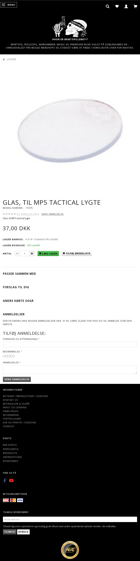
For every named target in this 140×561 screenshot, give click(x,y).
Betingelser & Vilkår (16, 403)
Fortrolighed (12, 418)
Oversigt (9, 426)
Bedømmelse (11, 351)
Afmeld (23, 531)
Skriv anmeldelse (52, 214)
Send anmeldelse (16, 379)
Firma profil (11, 411)
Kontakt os (10, 399)
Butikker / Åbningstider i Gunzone (25, 396)
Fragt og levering (15, 407)
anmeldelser (28, 214)
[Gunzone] (70, 25)
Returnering (11, 415)
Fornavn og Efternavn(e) (20, 339)
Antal (7, 253)
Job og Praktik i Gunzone (19, 422)
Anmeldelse (11, 362)
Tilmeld (9, 531)
